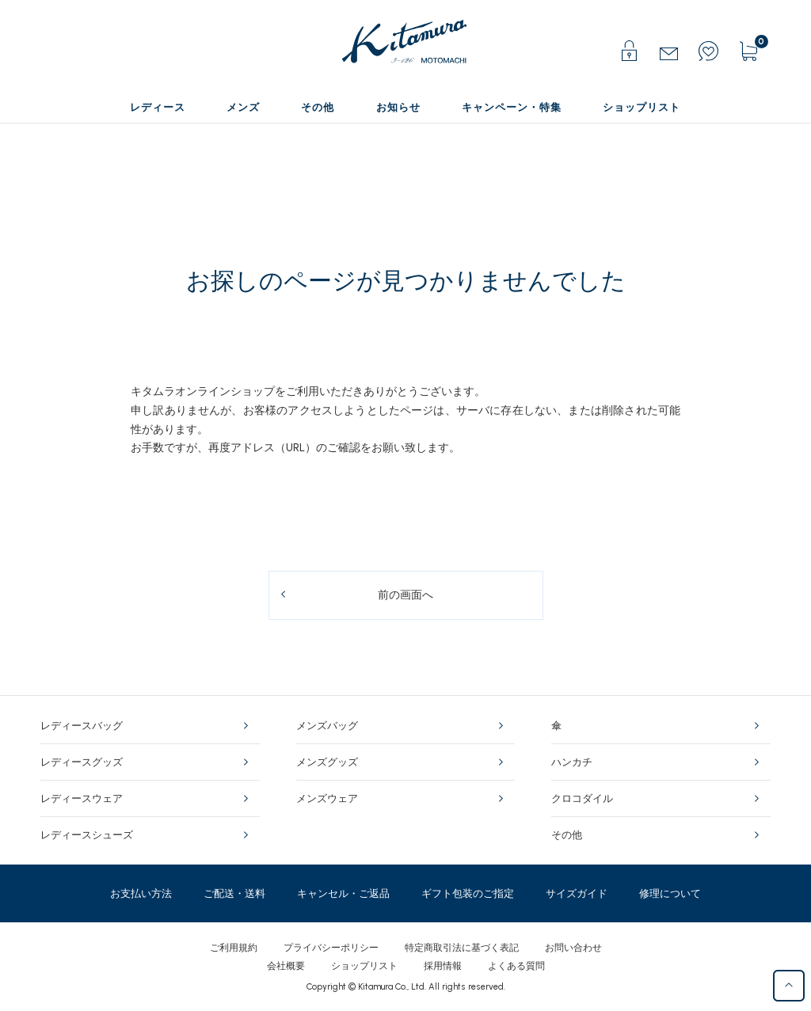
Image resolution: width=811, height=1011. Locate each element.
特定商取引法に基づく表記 (462, 947)
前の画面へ (405, 595)
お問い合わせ (573, 947)
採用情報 (443, 965)
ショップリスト (364, 965)
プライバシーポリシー (331, 947)
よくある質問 (516, 965)
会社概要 (286, 965)
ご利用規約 (233, 947)
